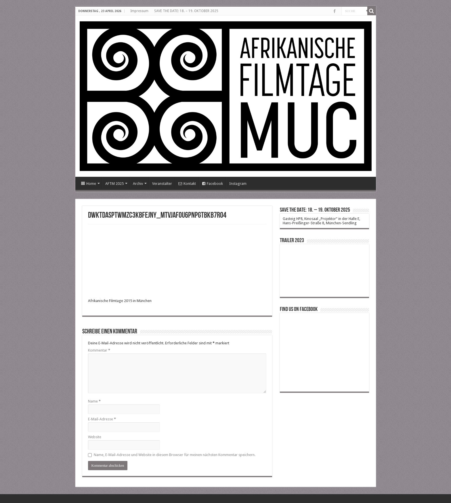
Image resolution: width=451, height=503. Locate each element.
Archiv (138, 183)
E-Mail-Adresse (102, 419)
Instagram (237, 183)
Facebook (212, 183)
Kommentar (99, 350)
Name (94, 401)
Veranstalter (162, 183)
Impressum (139, 11)
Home (88, 183)
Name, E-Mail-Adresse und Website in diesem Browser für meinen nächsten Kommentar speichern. (174, 455)
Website (94, 437)
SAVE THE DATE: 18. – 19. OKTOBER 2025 (186, 11)
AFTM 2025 (114, 183)
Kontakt (187, 183)
